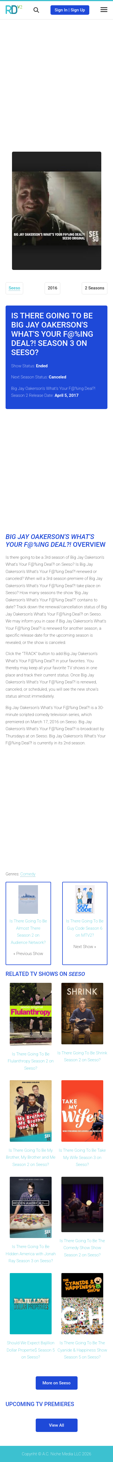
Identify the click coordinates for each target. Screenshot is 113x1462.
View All (56, 1425)
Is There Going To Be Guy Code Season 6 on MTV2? (85, 928)
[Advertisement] (56, 81)
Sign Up (78, 10)
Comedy (27, 874)
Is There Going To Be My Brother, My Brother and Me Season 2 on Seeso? (30, 1157)
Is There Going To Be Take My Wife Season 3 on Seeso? (82, 1157)
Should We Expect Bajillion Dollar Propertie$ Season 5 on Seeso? (31, 1350)
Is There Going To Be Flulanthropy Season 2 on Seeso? (31, 1061)
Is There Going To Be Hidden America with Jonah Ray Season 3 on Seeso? (31, 1253)
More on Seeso (56, 1382)
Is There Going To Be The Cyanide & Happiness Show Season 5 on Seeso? (82, 1350)
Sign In (61, 10)
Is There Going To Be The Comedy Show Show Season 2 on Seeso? (82, 1247)
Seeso (14, 288)
